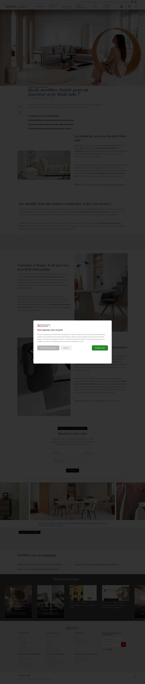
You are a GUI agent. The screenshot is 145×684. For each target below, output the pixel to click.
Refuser (66, 348)
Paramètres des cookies (48, 348)
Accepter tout (100, 348)
